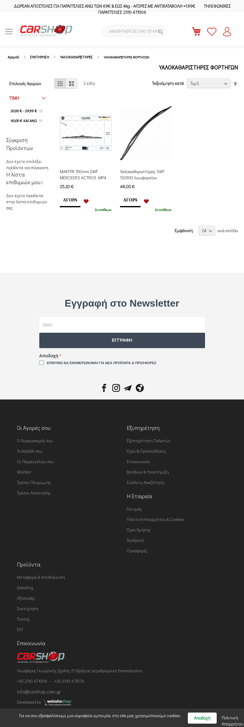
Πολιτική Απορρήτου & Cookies (155, 519)
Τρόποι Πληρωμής (34, 482)
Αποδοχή (49, 355)
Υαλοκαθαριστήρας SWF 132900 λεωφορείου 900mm (142, 178)
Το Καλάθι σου (29, 451)
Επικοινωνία (138, 461)
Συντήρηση (27, 608)
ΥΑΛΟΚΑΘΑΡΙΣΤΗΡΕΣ (76, 56)
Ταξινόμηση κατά (168, 83)
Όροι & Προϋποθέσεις (146, 451)
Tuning (23, 619)
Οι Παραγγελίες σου (35, 461)
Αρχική (13, 56)
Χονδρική (135, 540)
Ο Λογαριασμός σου (34, 440)
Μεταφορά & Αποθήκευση (41, 577)
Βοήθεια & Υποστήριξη (148, 472)
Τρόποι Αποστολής (34, 493)
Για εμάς (134, 509)
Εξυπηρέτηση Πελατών (149, 440)
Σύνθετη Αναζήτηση (145, 482)
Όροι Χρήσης (139, 530)
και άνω (28, 120)
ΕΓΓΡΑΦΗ (122, 340)
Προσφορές (137, 551)
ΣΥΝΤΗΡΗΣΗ (39, 56)
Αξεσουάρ (26, 598)
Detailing (25, 587)
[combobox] (134, 31)
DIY (20, 629)
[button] (86, 201)
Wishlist (24, 472)
